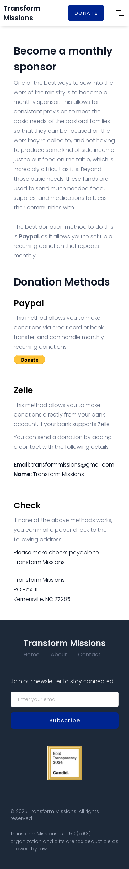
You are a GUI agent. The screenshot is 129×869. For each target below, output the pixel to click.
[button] (120, 13)
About (59, 655)
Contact (89, 655)
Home (31, 655)
